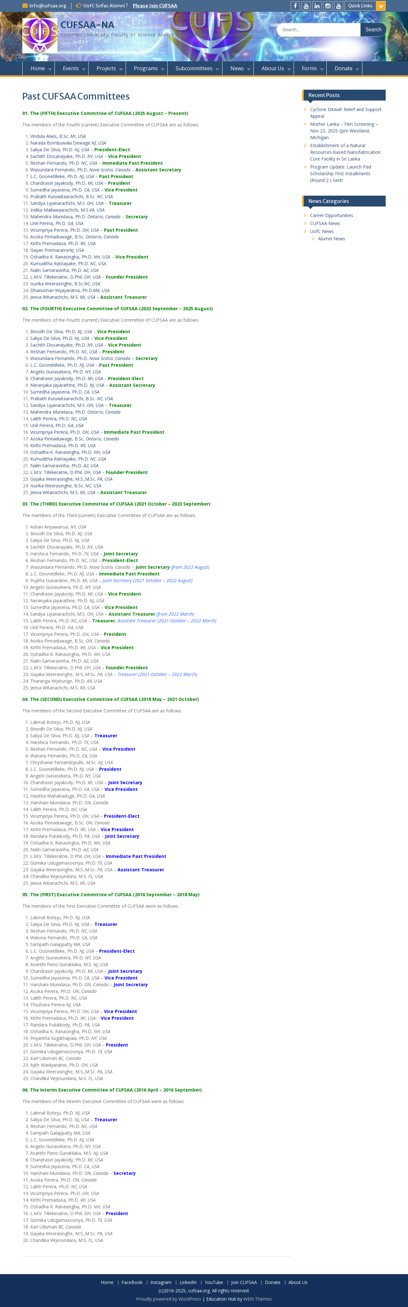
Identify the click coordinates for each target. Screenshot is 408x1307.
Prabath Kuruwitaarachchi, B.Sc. (71, 196)
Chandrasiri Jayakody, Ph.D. (66, 183)
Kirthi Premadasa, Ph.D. (63, 243)
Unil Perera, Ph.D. (57, 223)
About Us (273, 68)
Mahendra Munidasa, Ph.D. (75, 217)
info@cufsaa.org (47, 6)
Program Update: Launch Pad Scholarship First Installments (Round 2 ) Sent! (340, 173)
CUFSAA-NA (87, 25)
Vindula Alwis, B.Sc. (58, 136)
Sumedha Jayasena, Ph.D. (64, 190)
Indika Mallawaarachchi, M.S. (67, 210)
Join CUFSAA (244, 1283)
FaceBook (131, 1283)
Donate (344, 68)
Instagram (160, 1283)
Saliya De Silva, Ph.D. (59, 149)
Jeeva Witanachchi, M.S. (62, 297)
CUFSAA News (325, 223)
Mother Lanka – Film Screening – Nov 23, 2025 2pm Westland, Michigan (344, 130)
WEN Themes (258, 1299)
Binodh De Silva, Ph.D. (61, 331)
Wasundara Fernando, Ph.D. (80, 170)
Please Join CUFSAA (155, 6)
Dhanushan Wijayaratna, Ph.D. (70, 290)
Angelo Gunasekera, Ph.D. (65, 372)
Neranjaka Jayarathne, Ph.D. (67, 385)
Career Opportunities (331, 215)
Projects (106, 68)
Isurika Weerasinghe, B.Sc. (65, 284)
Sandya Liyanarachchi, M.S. (67, 203)
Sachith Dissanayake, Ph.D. (66, 156)
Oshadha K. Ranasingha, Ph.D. (70, 257)
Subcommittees (194, 68)
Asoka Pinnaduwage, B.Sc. (74, 237)
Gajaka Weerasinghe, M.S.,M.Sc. (71, 479)
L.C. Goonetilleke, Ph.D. (62, 176)
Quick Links (360, 6)
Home (38, 68)
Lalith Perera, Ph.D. (58, 419)
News (237, 68)
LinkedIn (188, 1283)
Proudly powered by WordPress (168, 1299)
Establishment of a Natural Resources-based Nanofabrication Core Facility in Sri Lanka (345, 152)
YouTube (214, 1283)
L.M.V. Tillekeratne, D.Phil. (65, 277)
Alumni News (331, 239)
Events (71, 68)
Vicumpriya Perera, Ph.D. (64, 230)
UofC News (322, 231)
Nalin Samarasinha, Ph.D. (64, 270)
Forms (309, 68)
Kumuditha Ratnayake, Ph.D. (68, 263)
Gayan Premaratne (57, 250)
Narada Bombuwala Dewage (68, 143)
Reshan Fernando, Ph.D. (63, 163)
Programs (146, 68)
